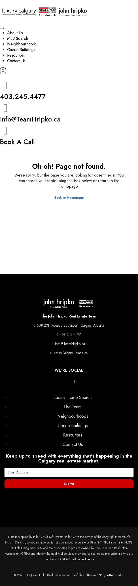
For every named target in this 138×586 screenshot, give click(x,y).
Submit (69, 483)
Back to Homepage (69, 197)
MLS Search (17, 38)
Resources (16, 55)
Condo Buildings (21, 50)
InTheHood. (114, 575)
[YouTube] (75, 382)
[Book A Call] (5, 130)
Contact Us (16, 61)
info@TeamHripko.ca (30, 119)
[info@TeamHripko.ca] (5, 108)
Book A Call (17, 142)
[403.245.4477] (5, 85)
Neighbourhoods (22, 44)
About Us (15, 33)
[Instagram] (67, 382)
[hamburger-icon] (2, 28)
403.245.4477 (23, 96)
